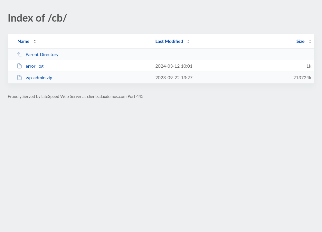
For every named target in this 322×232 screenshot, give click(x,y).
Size (301, 41)
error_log (30, 66)
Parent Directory (38, 54)
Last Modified (169, 41)
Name (23, 41)
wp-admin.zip (34, 77)
